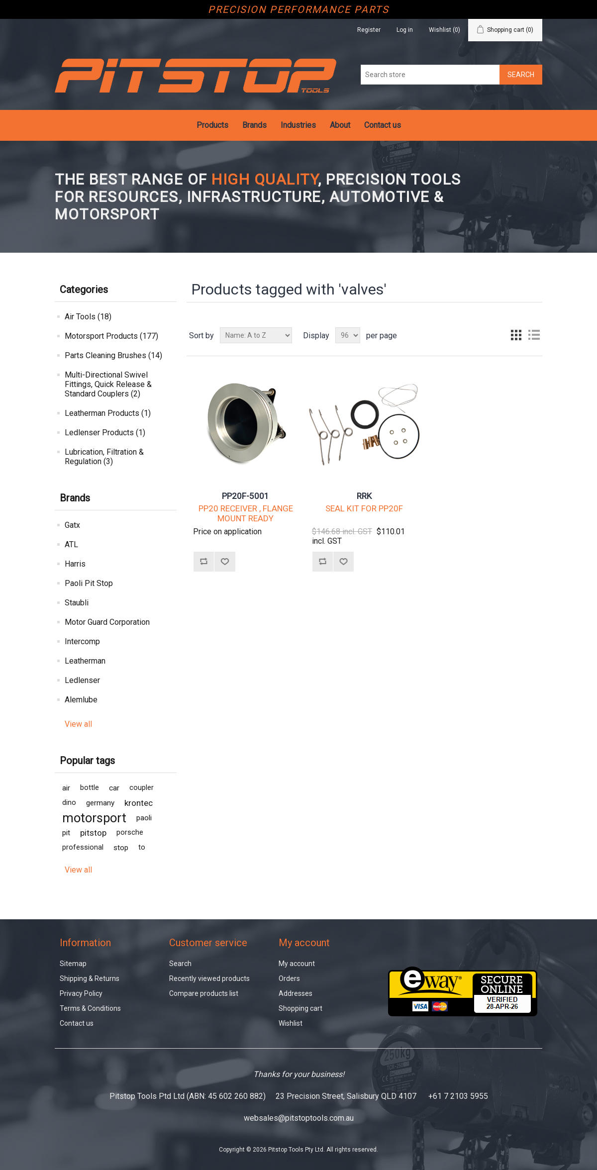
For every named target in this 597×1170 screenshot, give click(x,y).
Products (212, 125)
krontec (138, 803)
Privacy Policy (81, 993)
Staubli (77, 602)
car (114, 787)
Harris (75, 564)
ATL (71, 544)
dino (69, 802)
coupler (141, 787)
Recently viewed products (209, 978)
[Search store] (430, 75)
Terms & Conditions (90, 1008)
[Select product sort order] (256, 335)
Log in (405, 29)
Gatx (72, 525)
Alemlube (81, 699)
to (141, 847)
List (534, 335)
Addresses (295, 993)
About (340, 125)
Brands (254, 125)
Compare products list (203, 993)
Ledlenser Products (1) (105, 432)
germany (100, 802)
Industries (298, 125)
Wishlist (290, 1023)
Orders (289, 978)
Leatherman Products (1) (108, 413)
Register (369, 29)
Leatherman (85, 661)
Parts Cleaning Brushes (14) (113, 355)
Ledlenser (82, 680)
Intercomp (82, 641)
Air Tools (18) (88, 316)
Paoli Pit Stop (89, 583)
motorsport (94, 817)
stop (120, 847)
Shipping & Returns (89, 978)
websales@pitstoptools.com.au (299, 1118)
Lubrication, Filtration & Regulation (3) (104, 456)
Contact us (382, 125)
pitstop (93, 833)
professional (82, 847)
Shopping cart (300, 1008)
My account (297, 964)
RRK (364, 496)
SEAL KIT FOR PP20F (364, 508)
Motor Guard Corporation (107, 622)
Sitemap (73, 964)
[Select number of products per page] (347, 335)
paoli (144, 817)
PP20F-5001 (245, 496)
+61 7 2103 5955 (458, 1096)
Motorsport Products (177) (111, 336)
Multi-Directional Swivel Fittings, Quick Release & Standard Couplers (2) (108, 384)
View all (78, 724)
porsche (129, 832)
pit (66, 832)
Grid (516, 335)
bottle (89, 787)
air (66, 787)
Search (180, 964)
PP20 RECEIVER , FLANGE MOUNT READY (246, 513)
